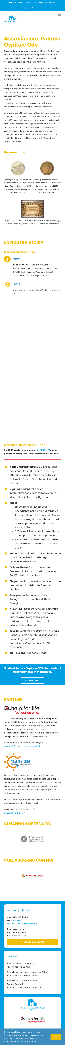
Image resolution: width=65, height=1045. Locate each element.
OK (55, 1036)
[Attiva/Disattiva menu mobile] (59, 15)
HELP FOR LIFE (43, 450)
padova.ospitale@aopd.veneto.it (41, 2)
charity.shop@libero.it (14, 812)
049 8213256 (16, 920)
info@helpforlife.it (12, 746)
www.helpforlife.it (32, 746)
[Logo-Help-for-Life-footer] (33, 1018)
